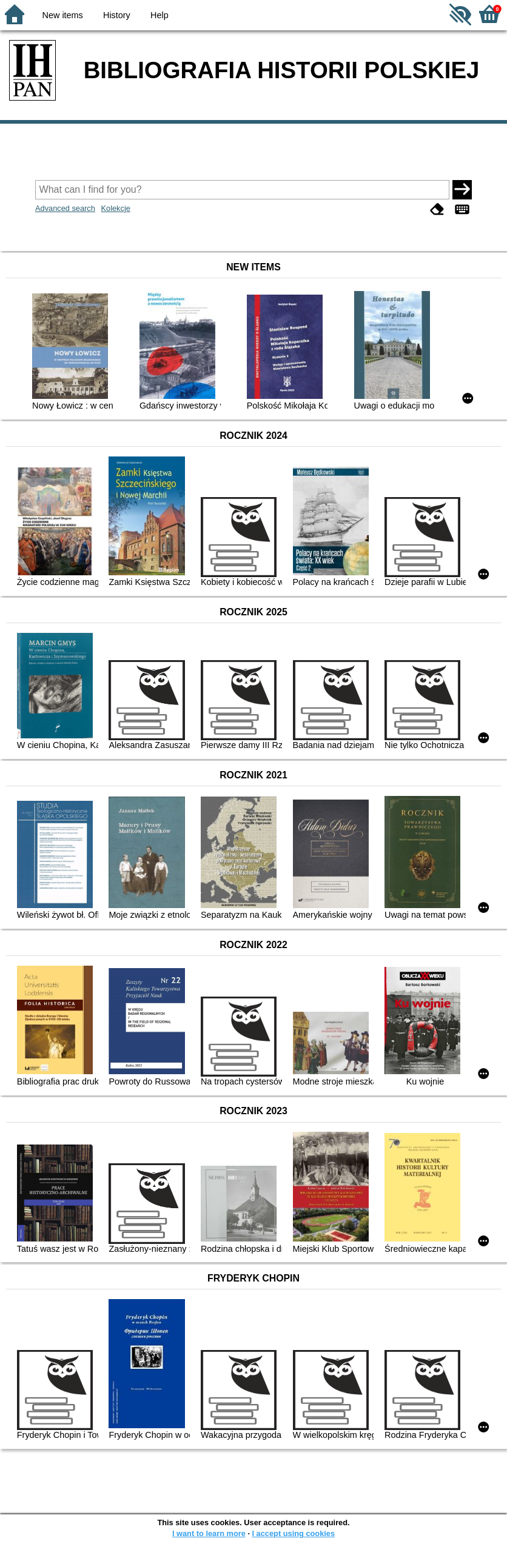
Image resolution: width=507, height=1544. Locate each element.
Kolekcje (115, 208)
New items (62, 15)
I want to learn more (209, 1533)
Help (159, 15)
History (116, 15)
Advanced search (65, 208)
